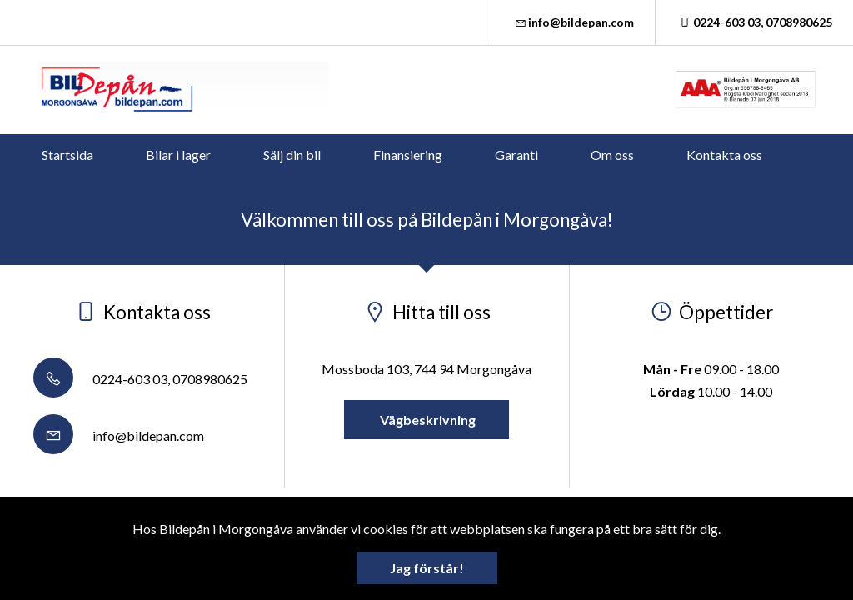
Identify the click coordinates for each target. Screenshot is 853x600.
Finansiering (407, 154)
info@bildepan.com (573, 22)
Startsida (67, 154)
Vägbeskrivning (426, 420)
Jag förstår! (427, 568)
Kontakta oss (724, 154)
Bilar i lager (178, 154)
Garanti (516, 154)
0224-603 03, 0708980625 (754, 22)
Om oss (612, 154)
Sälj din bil (292, 154)
